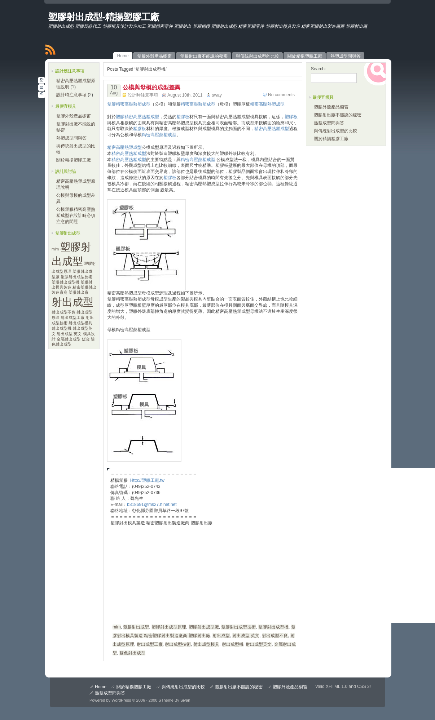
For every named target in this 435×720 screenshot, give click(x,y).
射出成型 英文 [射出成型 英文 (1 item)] (69, 334)
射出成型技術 (178, 644)
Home (100, 686)
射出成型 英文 (245, 635)
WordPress (121, 700)
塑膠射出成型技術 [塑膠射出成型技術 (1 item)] (76, 277)
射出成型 (221, 635)
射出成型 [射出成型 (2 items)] (72, 302)
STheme (165, 700)
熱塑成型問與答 (71, 138)
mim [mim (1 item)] (55, 249)
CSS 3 (363, 686)
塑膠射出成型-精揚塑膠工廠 (103, 17)
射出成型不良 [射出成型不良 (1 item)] (63, 312)
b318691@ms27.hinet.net (152, 504)
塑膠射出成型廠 (204, 627)
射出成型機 (232, 644)
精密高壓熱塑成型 (198, 104)
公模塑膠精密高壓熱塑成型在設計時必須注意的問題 (75, 215)
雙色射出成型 (132, 652)
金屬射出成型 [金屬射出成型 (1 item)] (68, 339)
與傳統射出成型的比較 (335, 130)
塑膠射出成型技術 (238, 627)
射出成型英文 (259, 644)
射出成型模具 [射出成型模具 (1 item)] (80, 323)
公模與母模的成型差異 (151, 87)
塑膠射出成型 (136, 627)
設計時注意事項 (71, 94)
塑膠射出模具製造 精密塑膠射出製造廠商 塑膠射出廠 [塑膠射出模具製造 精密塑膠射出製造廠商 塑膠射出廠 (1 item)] (74, 287)
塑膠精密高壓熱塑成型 (128, 104)
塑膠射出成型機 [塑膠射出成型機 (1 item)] (65, 282)
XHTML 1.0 (336, 686)
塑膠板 (182, 116)
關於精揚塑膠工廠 (73, 160)
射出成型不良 (275, 635)
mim (117, 627)
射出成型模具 (206, 644)
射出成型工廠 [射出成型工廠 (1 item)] (72, 317)
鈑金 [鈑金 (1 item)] (86, 339)
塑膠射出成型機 (273, 627)
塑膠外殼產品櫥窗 (73, 116)
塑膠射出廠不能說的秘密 (337, 114)
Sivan (185, 700)
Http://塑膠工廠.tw (147, 480)
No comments (281, 94)
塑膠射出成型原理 (168, 627)
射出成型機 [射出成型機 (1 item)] (61, 328)
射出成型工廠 (150, 644)
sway (216, 95)
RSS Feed (50, 49)
